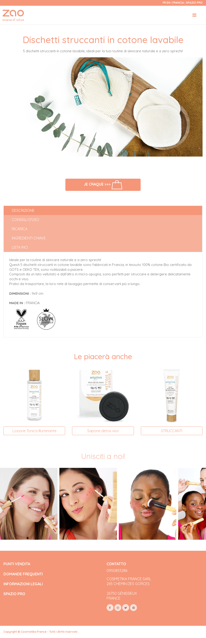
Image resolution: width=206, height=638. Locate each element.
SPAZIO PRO (14, 594)
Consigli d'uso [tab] (25, 219)
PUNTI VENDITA (16, 564)
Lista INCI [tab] (20, 247)
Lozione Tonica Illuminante (34, 430)
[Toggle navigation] (194, 15)
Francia (178, 2)
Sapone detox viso (103, 430)
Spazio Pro (194, 2)
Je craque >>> (103, 184)
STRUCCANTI (171, 430)
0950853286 (117, 570)
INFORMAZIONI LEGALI (23, 584)
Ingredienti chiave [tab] (29, 238)
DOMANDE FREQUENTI (23, 574)
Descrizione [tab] (23, 210)
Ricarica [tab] (19, 229)
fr (164, 2)
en (168, 2)
